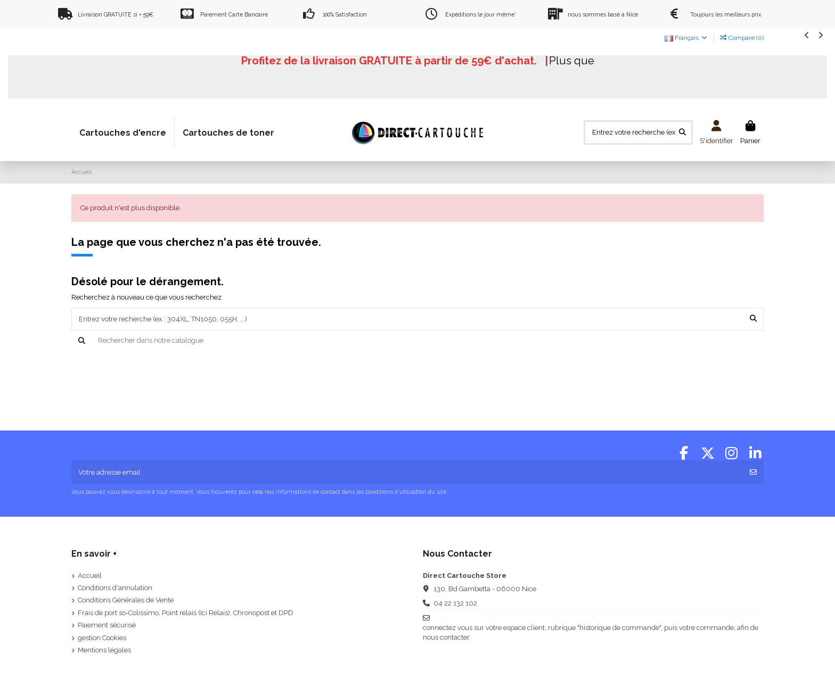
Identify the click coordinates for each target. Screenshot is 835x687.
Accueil (90, 576)
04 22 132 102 (455, 603)
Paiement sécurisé (107, 625)
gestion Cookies (102, 638)
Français (686, 38)
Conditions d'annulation (115, 588)
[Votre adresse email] (407, 472)
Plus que (571, 60)
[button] (807, 35)
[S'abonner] (753, 472)
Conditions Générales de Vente (126, 600)
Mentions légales (104, 650)
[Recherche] (417, 340)
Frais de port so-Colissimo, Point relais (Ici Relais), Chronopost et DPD (185, 613)
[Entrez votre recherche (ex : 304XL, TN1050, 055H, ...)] (682, 132)
